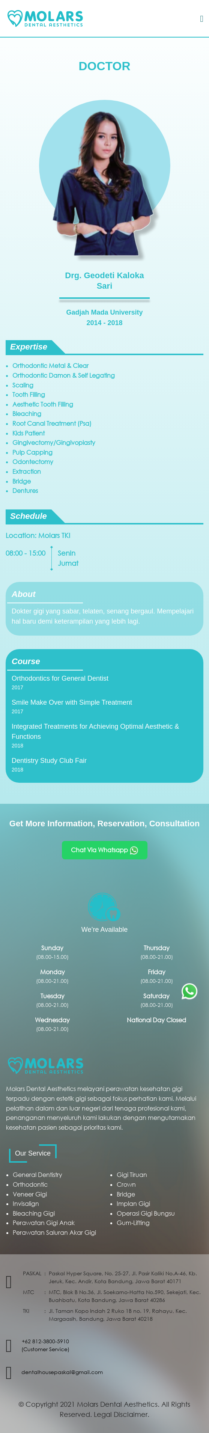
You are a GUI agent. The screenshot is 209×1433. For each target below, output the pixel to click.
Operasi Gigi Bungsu (146, 1213)
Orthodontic (30, 1184)
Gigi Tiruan (132, 1174)
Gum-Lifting (133, 1223)
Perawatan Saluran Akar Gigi (54, 1232)
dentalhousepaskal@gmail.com (62, 1372)
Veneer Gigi (30, 1194)
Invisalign (26, 1203)
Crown (126, 1184)
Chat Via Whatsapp (104, 850)
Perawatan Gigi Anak (44, 1223)
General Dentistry (37, 1174)
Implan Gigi (133, 1203)
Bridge (126, 1194)
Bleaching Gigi (34, 1213)
